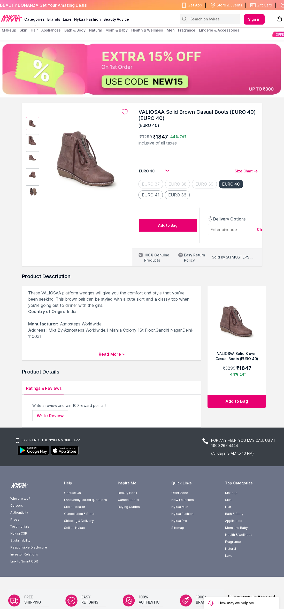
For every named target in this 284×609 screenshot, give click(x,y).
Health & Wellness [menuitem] (147, 30)
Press (14, 519)
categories (34, 19)
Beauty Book (127, 493)
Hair (228, 507)
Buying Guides (129, 507)
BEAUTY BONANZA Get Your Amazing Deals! (43, 5)
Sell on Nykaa (74, 528)
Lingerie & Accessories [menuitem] (219, 30)
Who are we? (20, 498)
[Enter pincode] (233, 229)
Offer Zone (179, 493)
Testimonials (19, 526)
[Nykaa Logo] (11, 17)
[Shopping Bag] (279, 19)
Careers (16, 505)
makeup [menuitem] (9, 30)
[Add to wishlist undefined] (125, 112)
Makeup (231, 493)
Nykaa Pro (179, 521)
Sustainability (20, 540)
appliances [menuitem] (51, 30)
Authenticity (19, 512)
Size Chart (246, 171)
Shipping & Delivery (79, 521)
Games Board (128, 500)
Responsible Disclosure (28, 547)
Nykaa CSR (18, 533)
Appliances (233, 521)
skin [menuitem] (23, 30)
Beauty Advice (116, 19)
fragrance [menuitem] (186, 30)
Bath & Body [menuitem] (75, 30)
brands (53, 19)
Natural (230, 549)
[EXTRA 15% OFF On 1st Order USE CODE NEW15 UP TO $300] (142, 69)
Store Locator (74, 507)
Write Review (50, 415)
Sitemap (177, 528)
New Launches (182, 500)
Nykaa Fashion (87, 19)
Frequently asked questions (85, 500)
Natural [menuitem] (95, 30)
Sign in (254, 19)
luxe (67, 19)
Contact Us (72, 493)
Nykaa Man (179, 507)
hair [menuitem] (34, 30)
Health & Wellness (238, 535)
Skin (228, 500)
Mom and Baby (236, 528)
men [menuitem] (170, 30)
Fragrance (233, 542)
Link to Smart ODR (24, 561)
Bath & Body (234, 514)
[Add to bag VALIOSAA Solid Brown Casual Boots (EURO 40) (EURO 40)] (237, 401)
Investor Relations (24, 554)
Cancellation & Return (80, 514)
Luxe (228, 556)
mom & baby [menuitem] (116, 30)
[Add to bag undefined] (168, 225)
